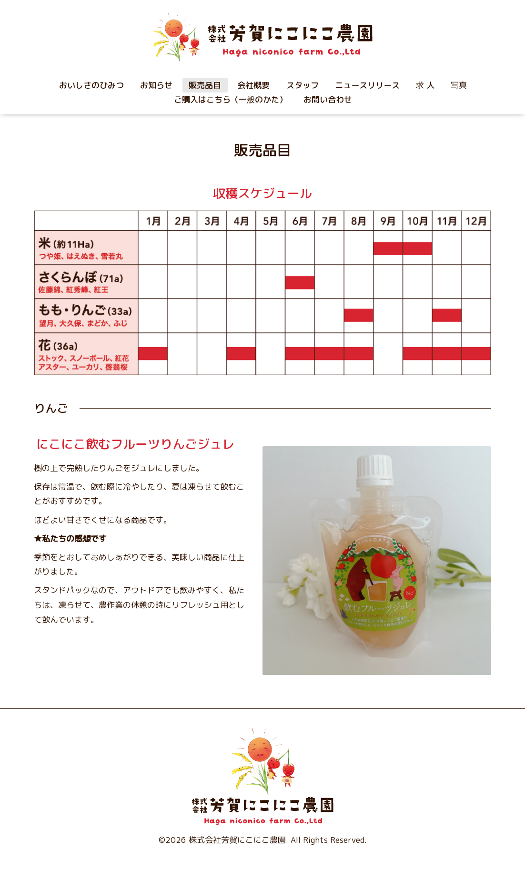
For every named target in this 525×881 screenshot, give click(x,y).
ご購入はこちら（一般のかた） (230, 99)
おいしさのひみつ (91, 85)
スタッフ (302, 85)
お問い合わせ (327, 99)
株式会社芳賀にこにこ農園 (237, 839)
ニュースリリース (367, 85)
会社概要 (253, 85)
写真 (459, 85)
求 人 (425, 85)
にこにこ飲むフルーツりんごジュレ (135, 443)
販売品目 (205, 85)
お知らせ (156, 85)
